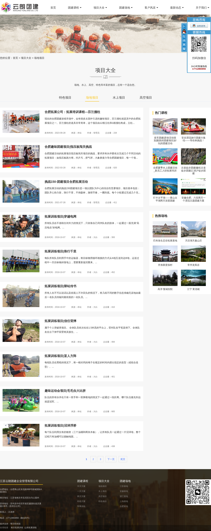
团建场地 (124, 7)
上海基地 (124, 501)
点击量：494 (109, 342)
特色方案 (81, 501)
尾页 (122, 459)
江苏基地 (124, 486)
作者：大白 (92, 237)
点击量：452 (109, 272)
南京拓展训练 (17, 527)
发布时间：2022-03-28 (55, 167)
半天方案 (81, 486)
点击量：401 (109, 376)
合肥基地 (124, 506)
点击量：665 (109, 411)
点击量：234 (111, 133)
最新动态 (175, 7)
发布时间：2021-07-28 (55, 202)
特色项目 (65, 97)
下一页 (111, 459)
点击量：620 (111, 167)
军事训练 (81, 506)
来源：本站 (76, 133)
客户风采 (150, 7)
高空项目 (146, 97)
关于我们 (201, 7)
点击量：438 (109, 446)
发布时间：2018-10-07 (55, 237)
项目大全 (98, 7)
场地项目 (39, 57)
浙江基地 (124, 496)
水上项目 (119, 97)
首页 (53, 7)
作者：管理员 (93, 133)
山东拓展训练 (30, 527)
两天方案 (81, 496)
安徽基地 (124, 491)
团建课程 (73, 7)
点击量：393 (109, 237)
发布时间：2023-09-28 (55, 133)
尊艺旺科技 (15, 524)
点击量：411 (111, 202)
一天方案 (81, 491)
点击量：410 (109, 307)
